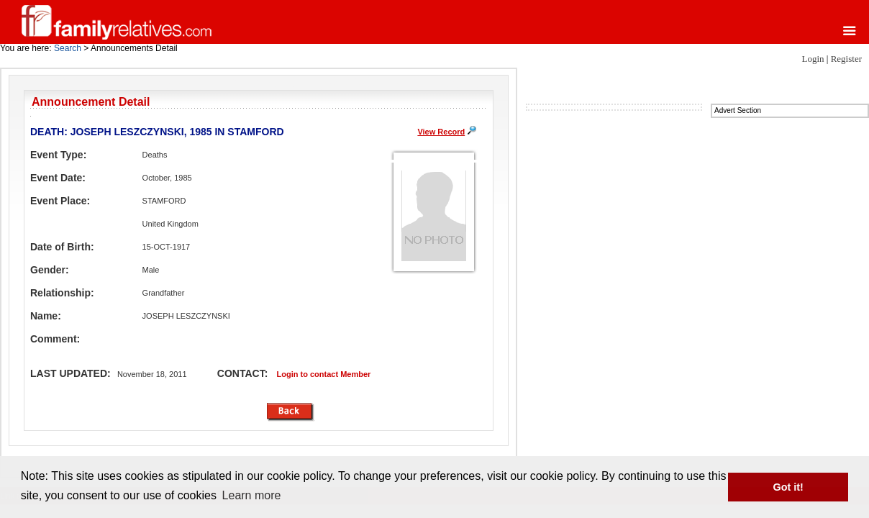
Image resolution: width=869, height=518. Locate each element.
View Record (441, 131)
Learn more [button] (251, 495)
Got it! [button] (788, 487)
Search (67, 48)
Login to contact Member (324, 374)
